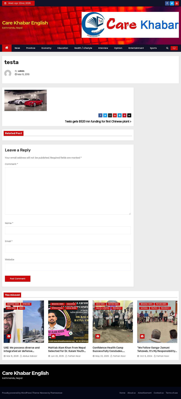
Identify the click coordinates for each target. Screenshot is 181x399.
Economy (46, 48)
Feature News (113, 304)
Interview (103, 48)
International (57, 308)
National (144, 308)
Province (30, 48)
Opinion (118, 48)
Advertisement (144, 393)
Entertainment (136, 48)
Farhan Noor (73, 356)
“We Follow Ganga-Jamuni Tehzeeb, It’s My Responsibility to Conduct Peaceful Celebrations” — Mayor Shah (156, 352)
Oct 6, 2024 (146, 356)
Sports (153, 48)
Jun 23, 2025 (57, 356)
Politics (154, 308)
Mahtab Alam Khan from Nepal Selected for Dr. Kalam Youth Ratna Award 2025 (67, 351)
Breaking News (13, 304)
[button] (167, 48)
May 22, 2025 (102, 356)
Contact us (159, 393)
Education (63, 48)
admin (21, 71)
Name (9, 223)
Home (122, 393)
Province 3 (117, 308)
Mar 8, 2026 (13, 356)
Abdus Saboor (28, 356)
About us (132, 393)
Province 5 (165, 308)
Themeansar (56, 393)
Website (9, 259)
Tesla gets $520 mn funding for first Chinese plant (98, 121)
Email (9, 241)
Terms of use (172, 393)
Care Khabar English (25, 23)
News (17, 48)
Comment (11, 164)
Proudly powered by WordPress (17, 393)
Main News (11, 308)
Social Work (71, 308)
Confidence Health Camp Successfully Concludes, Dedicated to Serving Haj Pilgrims (108, 352)
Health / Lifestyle (83, 48)
